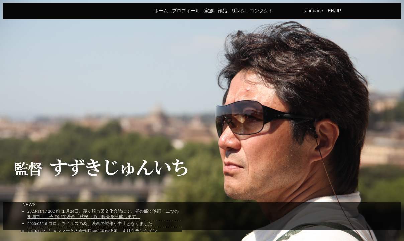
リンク (238, 10)
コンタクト (261, 10)
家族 (209, 10)
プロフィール (186, 10)
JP (338, 10)
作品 (222, 10)
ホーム (161, 10)
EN (331, 10)
